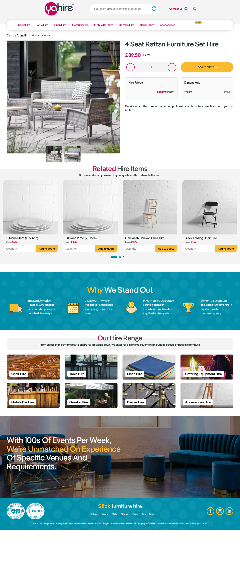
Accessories (172, 25)
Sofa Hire (46, 35)
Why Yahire (211, 25)
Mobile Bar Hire (106, 25)
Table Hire (43, 25)
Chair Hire (24, 25)
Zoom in (114, 46)
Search (145, 9)
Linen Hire (62, 25)
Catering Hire (82, 25)
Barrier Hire (151, 25)
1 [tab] (114, 258)
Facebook (209, 563)
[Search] (115, 9)
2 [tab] (120, 258)
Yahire (50, 9)
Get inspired (193, 24)
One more (172, 67)
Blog (155, 566)
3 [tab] (123, 258)
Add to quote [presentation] (208, 67)
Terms (103, 566)
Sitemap (125, 566)
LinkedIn (229, 563)
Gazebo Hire (130, 25)
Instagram (219, 563)
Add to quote (47, 249)
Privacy (91, 566)
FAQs (113, 566)
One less (130, 67)
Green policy (142, 566)
